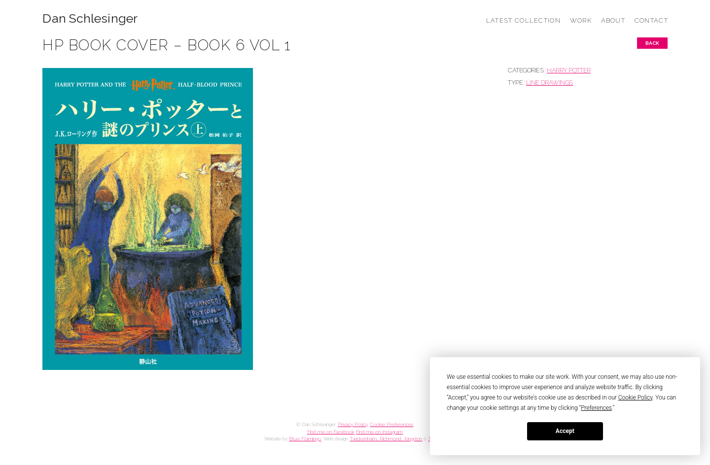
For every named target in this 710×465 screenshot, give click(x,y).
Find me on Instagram (379, 431)
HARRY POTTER (569, 70)
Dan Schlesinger (90, 18)
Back (652, 43)
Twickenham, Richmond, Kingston (386, 438)
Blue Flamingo (305, 438)
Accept (565, 431)
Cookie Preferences (391, 424)
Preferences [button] (596, 407)
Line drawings (549, 82)
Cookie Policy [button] (635, 397)
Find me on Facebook (331, 431)
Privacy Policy (352, 424)
